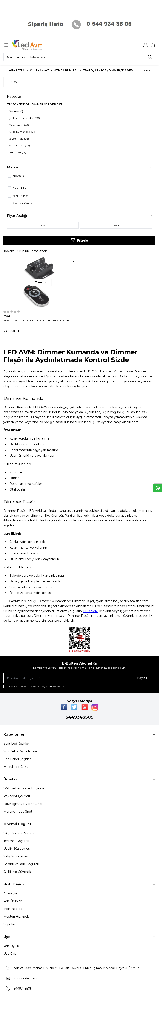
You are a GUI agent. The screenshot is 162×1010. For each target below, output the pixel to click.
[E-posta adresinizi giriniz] (79, 678)
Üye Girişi (10, 954)
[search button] (149, 57)
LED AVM (90, 611)
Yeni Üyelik (11, 946)
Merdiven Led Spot (17, 811)
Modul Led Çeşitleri (17, 767)
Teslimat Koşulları (16, 841)
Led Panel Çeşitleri (17, 759)
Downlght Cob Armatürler (22, 804)
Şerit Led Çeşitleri (16, 744)
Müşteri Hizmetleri (17, 916)
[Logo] (33, 45)
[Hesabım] (145, 45)
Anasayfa (10, 893)
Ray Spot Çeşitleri (16, 796)
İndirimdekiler (13, 909)
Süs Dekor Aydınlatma (20, 751)
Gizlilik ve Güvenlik (17, 872)
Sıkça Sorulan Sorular (18, 833)
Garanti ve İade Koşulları (21, 864)
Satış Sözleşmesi (15, 856)
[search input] (79, 57)
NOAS (14, 81)
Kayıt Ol (143, 678)
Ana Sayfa (16, 70)
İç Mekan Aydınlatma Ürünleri (53, 70)
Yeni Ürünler (12, 901)
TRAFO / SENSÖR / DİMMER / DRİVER (108, 70)
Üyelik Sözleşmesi (16, 849)
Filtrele (79, 240)
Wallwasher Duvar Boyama (23, 788)
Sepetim (9, 924)
